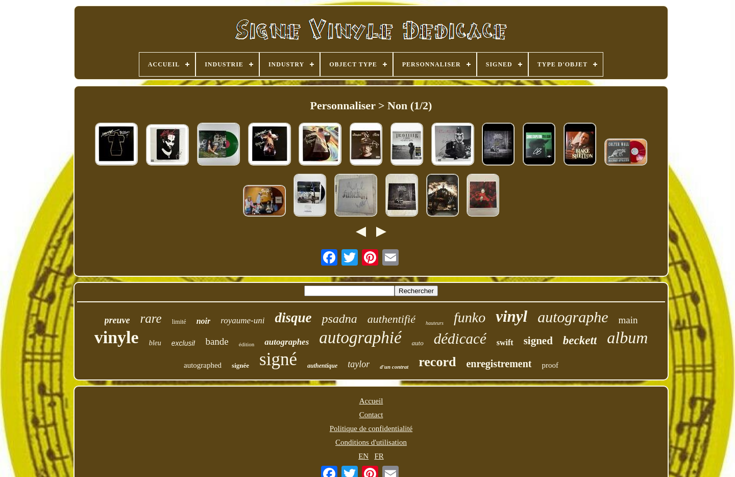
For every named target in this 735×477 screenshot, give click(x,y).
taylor (359, 364)
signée (240, 365)
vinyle (116, 337)
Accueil (371, 401)
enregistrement (498, 363)
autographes (286, 342)
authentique (322, 365)
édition (247, 344)
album (627, 337)
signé (278, 359)
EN (363, 456)
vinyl (511, 316)
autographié (360, 337)
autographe (572, 316)
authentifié (391, 319)
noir (204, 321)
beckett (580, 340)
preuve (117, 320)
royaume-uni (242, 320)
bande (216, 341)
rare (151, 318)
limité (179, 321)
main (628, 320)
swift (505, 342)
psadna (339, 318)
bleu (155, 343)
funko (469, 317)
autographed (203, 365)
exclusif (183, 343)
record (437, 361)
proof (550, 365)
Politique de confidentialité (371, 428)
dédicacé (460, 338)
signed (538, 341)
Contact (371, 415)
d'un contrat (394, 367)
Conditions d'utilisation (371, 442)
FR (378, 456)
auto (418, 343)
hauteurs (435, 323)
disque (293, 317)
